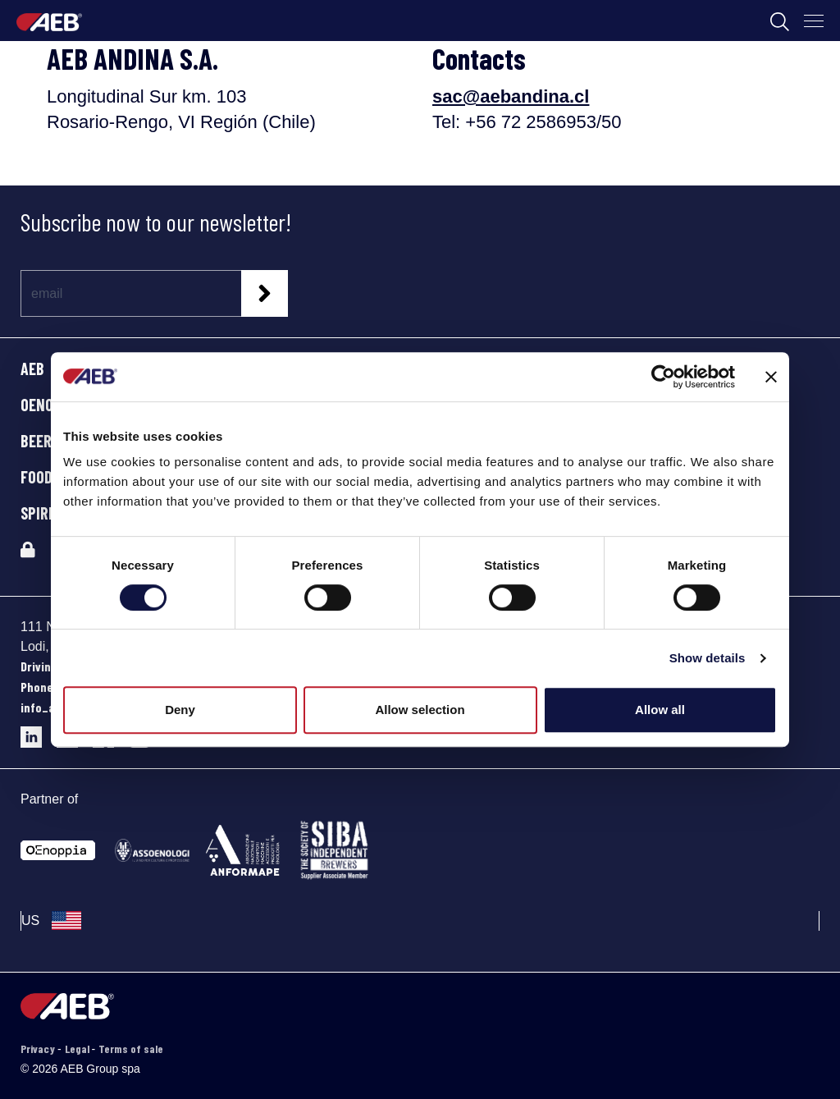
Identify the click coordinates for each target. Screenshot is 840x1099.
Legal (78, 1048)
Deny (180, 710)
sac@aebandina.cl (510, 96)
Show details (707, 658)
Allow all (660, 710)
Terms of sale (130, 1048)
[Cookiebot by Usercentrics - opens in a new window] (663, 376)
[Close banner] (771, 376)
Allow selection (419, 710)
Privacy (39, 1048)
